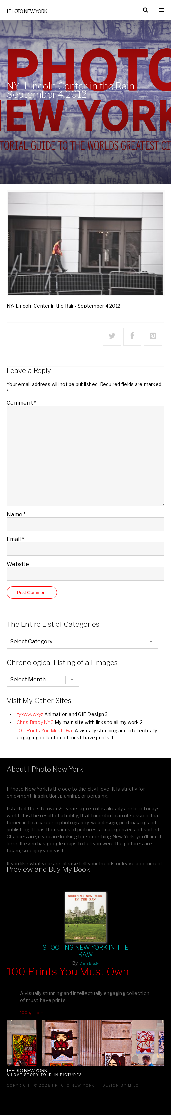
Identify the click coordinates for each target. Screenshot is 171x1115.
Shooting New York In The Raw (86, 951)
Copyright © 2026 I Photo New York (51, 1085)
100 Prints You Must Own (45, 730)
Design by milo (120, 1085)
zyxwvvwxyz (30, 714)
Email (15, 539)
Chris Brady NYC (35, 722)
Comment (21, 403)
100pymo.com (32, 1013)
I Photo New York (27, 11)
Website (18, 564)
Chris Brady (89, 963)
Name (16, 514)
